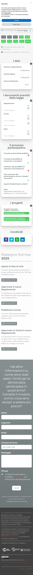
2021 (3, 41)
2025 (28, 41)
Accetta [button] (16, 20)
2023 (15, 41)
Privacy (4, 471)
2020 (27, 37)
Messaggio (6, 453)
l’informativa (18, 477)
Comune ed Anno (9, 443)
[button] (30, 2)
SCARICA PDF (9, 280)
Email (3, 433)
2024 (21, 41)
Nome (4, 413)
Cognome (5, 423)
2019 (21, 37)
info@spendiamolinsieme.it (9, 536)
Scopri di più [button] (16, 24)
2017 (9, 37)
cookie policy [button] (7, 13)
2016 (3, 37)
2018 (15, 37)
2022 (9, 41)
